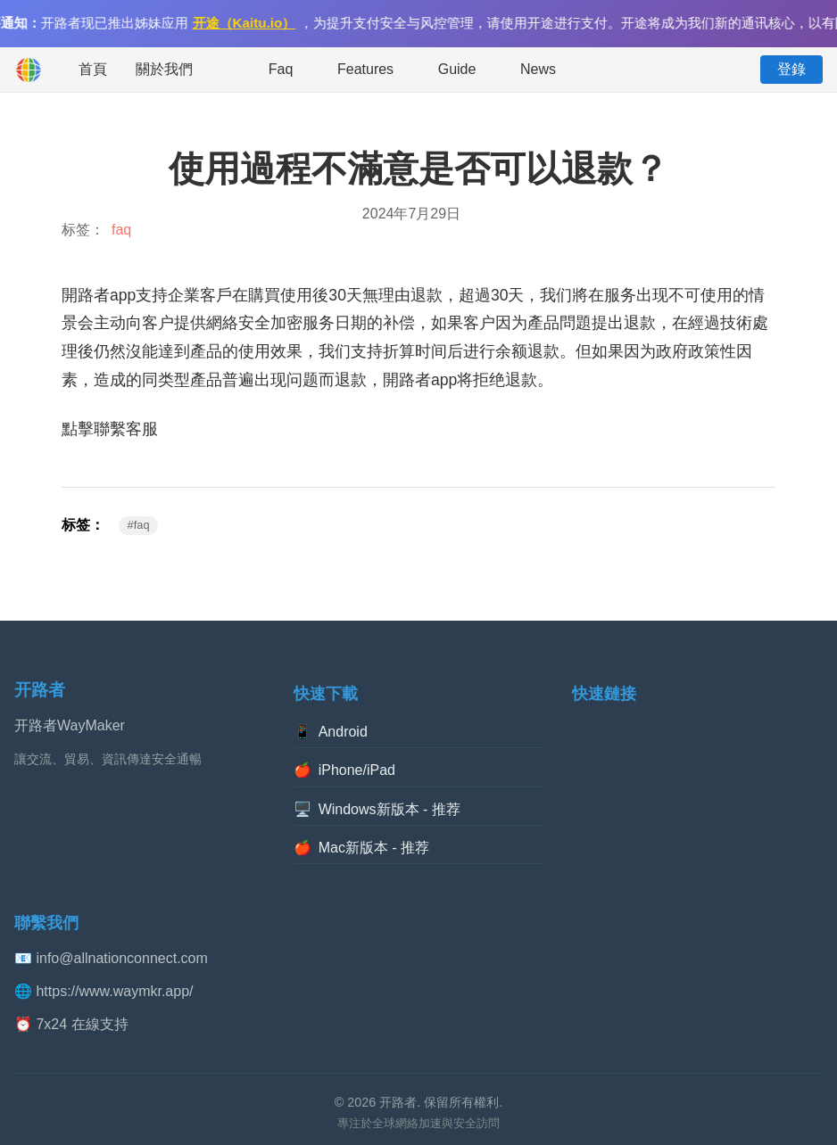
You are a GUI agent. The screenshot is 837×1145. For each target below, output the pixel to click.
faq (121, 229)
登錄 (791, 69)
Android (331, 732)
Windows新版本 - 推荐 (377, 810)
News (538, 69)
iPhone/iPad (344, 770)
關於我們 (164, 69)
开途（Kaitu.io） (246, 22)
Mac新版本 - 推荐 (361, 848)
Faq (281, 69)
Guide (457, 69)
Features (365, 69)
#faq (139, 524)
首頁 (93, 69)
